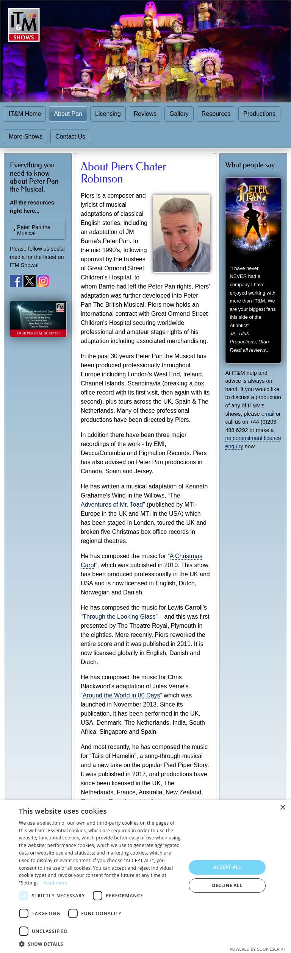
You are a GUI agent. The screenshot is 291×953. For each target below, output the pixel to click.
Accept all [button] (227, 867)
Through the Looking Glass (119, 616)
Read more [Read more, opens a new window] (55, 883)
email (267, 414)
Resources (216, 114)
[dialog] (145, 876)
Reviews (145, 114)
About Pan (68, 114)
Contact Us (70, 136)
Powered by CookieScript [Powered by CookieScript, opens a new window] (257, 949)
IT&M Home (25, 114)
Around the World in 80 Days (121, 695)
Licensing (108, 114)
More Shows (25, 136)
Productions (259, 114)
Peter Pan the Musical (33, 230)
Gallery (179, 114)
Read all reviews (248, 350)
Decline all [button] (227, 885)
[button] (100, 943)
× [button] (282, 808)
